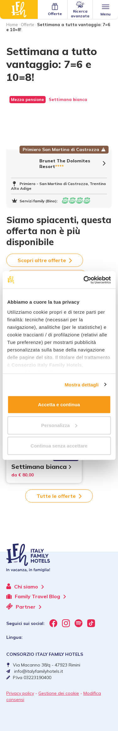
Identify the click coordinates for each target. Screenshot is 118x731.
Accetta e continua (59, 404)
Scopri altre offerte (45, 260)
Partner (23, 606)
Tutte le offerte (59, 496)
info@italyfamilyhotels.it (38, 671)
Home (12, 24)
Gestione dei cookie (58, 693)
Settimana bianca (41, 466)
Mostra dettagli (81, 384)
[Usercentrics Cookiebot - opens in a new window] (84, 280)
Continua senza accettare (59, 445)
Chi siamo (25, 586)
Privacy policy (20, 693)
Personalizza (59, 425)
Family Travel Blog (36, 596)
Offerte (27, 24)
